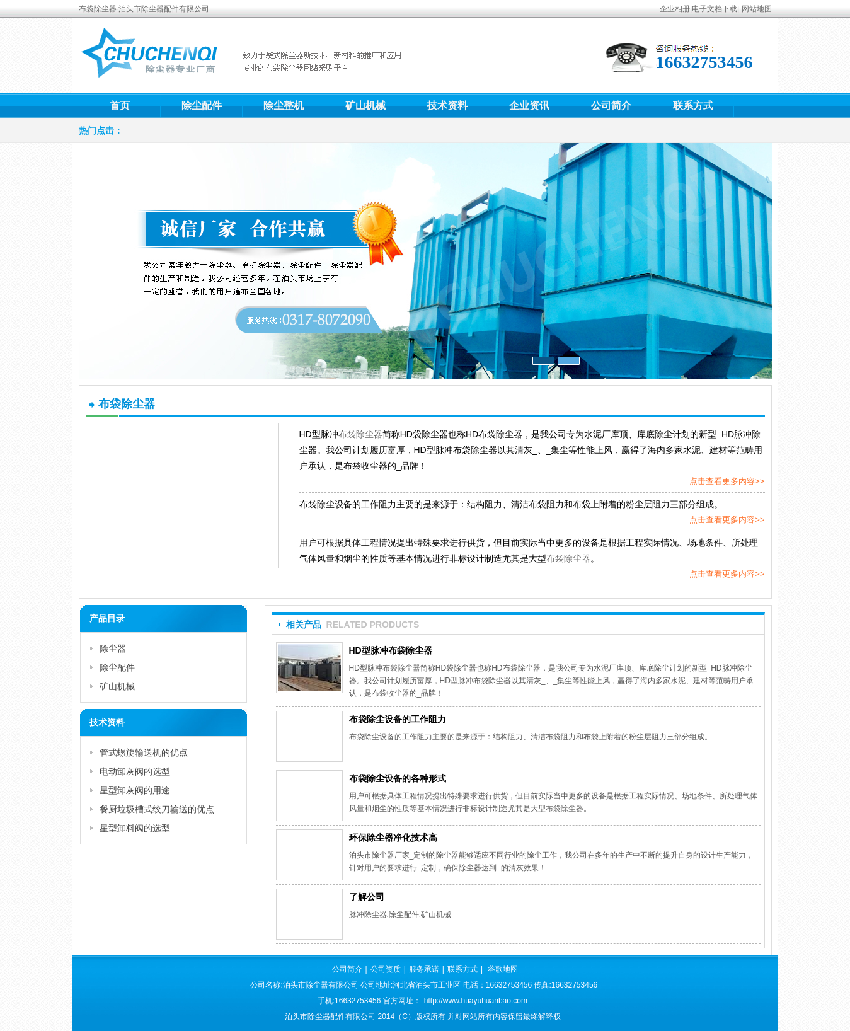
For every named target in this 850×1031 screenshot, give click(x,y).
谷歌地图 (503, 969)
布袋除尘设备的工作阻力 (397, 719)
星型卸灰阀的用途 (135, 790)
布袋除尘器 (360, 434)
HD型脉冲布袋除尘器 (390, 650)
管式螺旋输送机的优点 (144, 752)
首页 (120, 105)
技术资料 (447, 105)
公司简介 (611, 105)
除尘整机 (283, 105)
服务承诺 (424, 969)
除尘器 (113, 648)
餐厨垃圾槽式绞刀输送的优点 (157, 809)
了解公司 (366, 897)
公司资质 (385, 969)
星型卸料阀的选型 (135, 828)
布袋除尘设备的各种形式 (397, 778)
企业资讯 (529, 105)
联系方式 (693, 105)
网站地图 (757, 8)
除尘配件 (201, 105)
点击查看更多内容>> (726, 481)
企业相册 (675, 8)
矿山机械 (365, 105)
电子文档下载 (714, 8)
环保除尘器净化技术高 (393, 837)
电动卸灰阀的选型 (135, 771)
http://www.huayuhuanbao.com (475, 1000)
